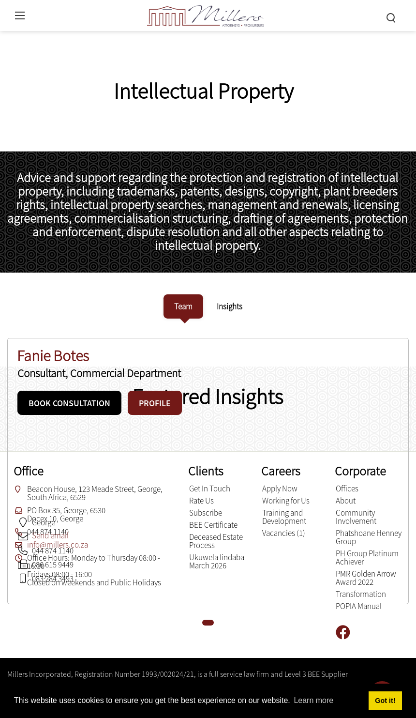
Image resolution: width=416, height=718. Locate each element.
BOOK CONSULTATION (69, 403)
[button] (208, 623)
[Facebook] (346, 632)
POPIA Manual (359, 606)
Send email (50, 535)
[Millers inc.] (205, 14)
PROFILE (155, 403)
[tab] (183, 306)
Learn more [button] (313, 700)
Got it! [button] (385, 700)
